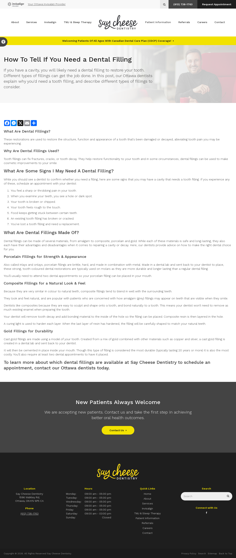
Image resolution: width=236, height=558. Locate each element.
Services (31, 22)
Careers (202, 22)
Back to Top (225, 553)
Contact (219, 22)
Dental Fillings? (36, 131)
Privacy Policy (188, 553)
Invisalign (50, 22)
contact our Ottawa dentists (65, 368)
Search (202, 553)
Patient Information (158, 22)
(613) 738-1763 (182, 4)
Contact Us (116, 430)
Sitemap (212, 553)
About (15, 22)
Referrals (184, 22)
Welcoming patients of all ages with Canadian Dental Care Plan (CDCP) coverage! (116, 40)
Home (147, 493)
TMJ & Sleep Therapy (77, 22)
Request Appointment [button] (216, 4)
